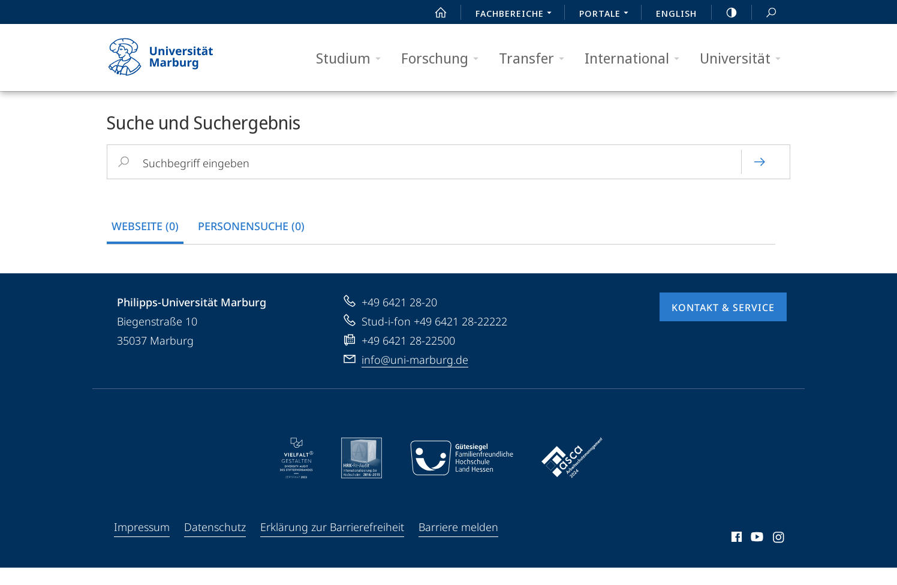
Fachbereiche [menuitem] (516, 14)
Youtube (755, 556)
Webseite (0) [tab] (145, 226)
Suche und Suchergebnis (764, 13)
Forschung (443, 58)
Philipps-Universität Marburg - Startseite (171, 57)
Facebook (735, 556)
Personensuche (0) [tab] (251, 226)
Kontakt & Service (723, 324)
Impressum (142, 544)
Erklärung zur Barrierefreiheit (332, 544)
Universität (744, 58)
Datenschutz (215, 544)
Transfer (535, 58)
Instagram (779, 556)
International (636, 58)
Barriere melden (458, 544)
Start (434, 12)
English (676, 13)
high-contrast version (725, 12)
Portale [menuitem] (607, 14)
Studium (352, 58)
